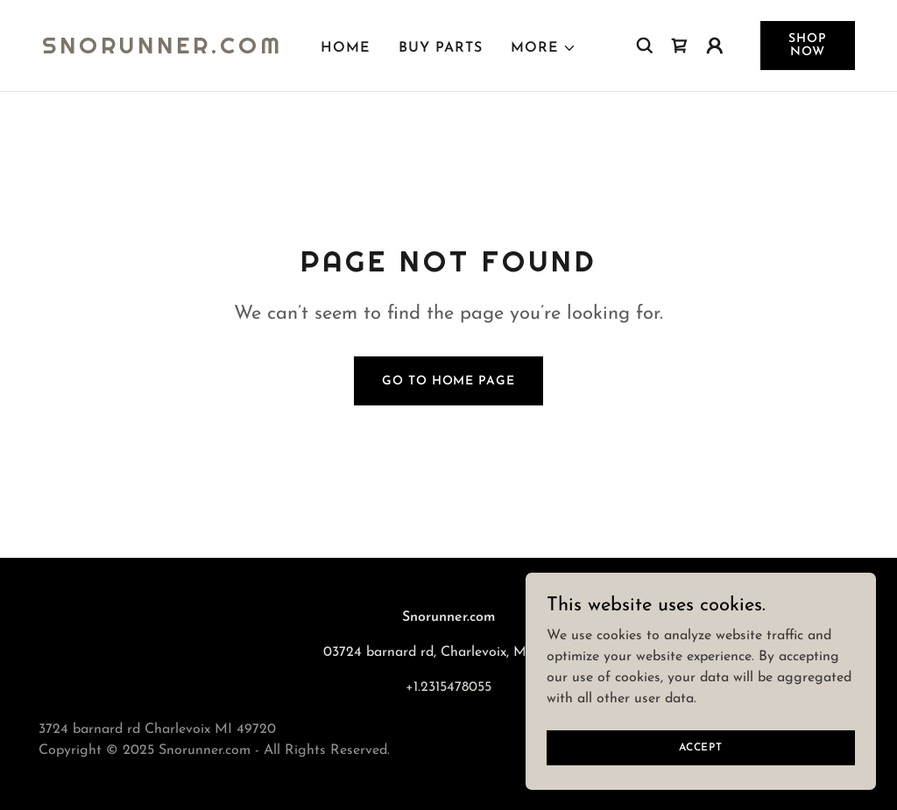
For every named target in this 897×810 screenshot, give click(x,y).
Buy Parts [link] (441, 48)
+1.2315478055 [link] (448, 687)
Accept (701, 747)
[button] (543, 48)
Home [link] (346, 48)
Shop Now (807, 45)
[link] (162, 50)
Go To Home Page (448, 381)
